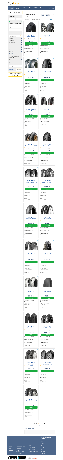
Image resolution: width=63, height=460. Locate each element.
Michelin (11, 38)
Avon (10, 46)
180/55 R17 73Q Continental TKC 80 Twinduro (30, 109)
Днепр (42, 445)
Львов (42, 449)
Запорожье (43, 453)
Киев (42, 441)
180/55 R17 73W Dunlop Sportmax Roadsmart (31, 37)
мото (10, 59)
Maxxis (10, 49)
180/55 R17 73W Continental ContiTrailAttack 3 (31, 364)
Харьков (42, 443)
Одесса (42, 447)
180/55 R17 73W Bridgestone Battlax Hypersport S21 (31, 219)
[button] (37, 8)
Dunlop (11, 47)
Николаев (43, 451)
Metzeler (11, 51)
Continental (11, 40)
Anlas (10, 44)
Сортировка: (27, 19)
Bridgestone (12, 42)
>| (44, 423)
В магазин (31, 43)
